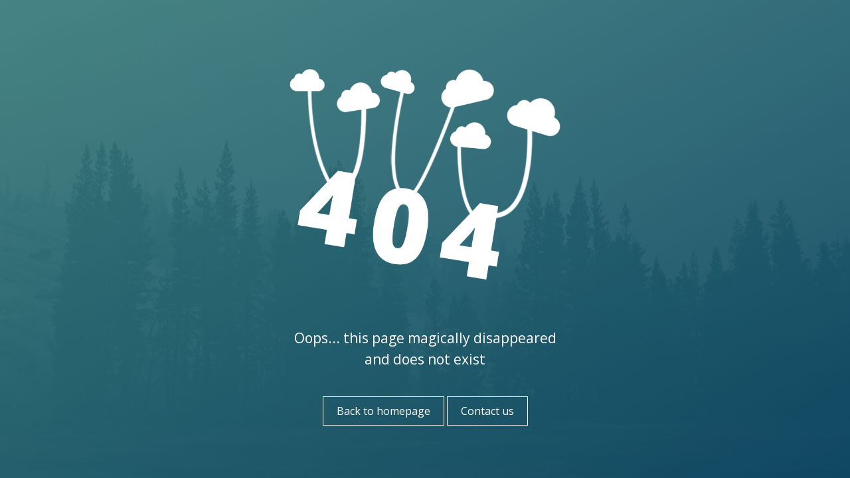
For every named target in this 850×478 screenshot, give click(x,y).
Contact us (487, 411)
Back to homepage (383, 411)
